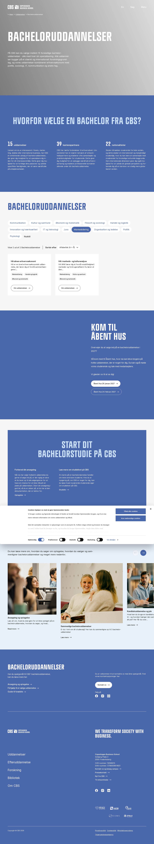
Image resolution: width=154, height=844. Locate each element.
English (121, 7)
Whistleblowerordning (125, 830)
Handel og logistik (119, 223)
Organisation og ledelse (106, 229)
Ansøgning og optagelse (18, 684)
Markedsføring (81, 229)
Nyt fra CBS (99, 776)
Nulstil (27, 236)
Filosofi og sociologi (95, 223)
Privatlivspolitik (100, 830)
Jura (66, 229)
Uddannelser (20, 14)
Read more (12, 629)
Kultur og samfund (40, 223)
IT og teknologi (50, 229)
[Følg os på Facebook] (96, 697)
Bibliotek (14, 777)
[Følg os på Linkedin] (108, 791)
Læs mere (65, 637)
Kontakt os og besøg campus (106, 769)
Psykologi (15, 236)
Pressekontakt (101, 772)
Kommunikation (18, 223)
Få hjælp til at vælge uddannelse (22, 688)
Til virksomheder (101, 780)
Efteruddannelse (19, 762)
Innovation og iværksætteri (23, 229)
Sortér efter (50, 247)
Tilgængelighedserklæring (104, 835)
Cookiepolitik (111, 830)
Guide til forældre (15, 692)
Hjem (11, 14)
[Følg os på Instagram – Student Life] (108, 697)
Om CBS (14, 785)
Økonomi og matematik (67, 223)
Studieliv (62, 490)
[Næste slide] (143, 553)
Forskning (14, 770)
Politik (126, 229)
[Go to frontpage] (20, 7)
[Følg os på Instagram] (102, 697)
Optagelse (19, 495)
